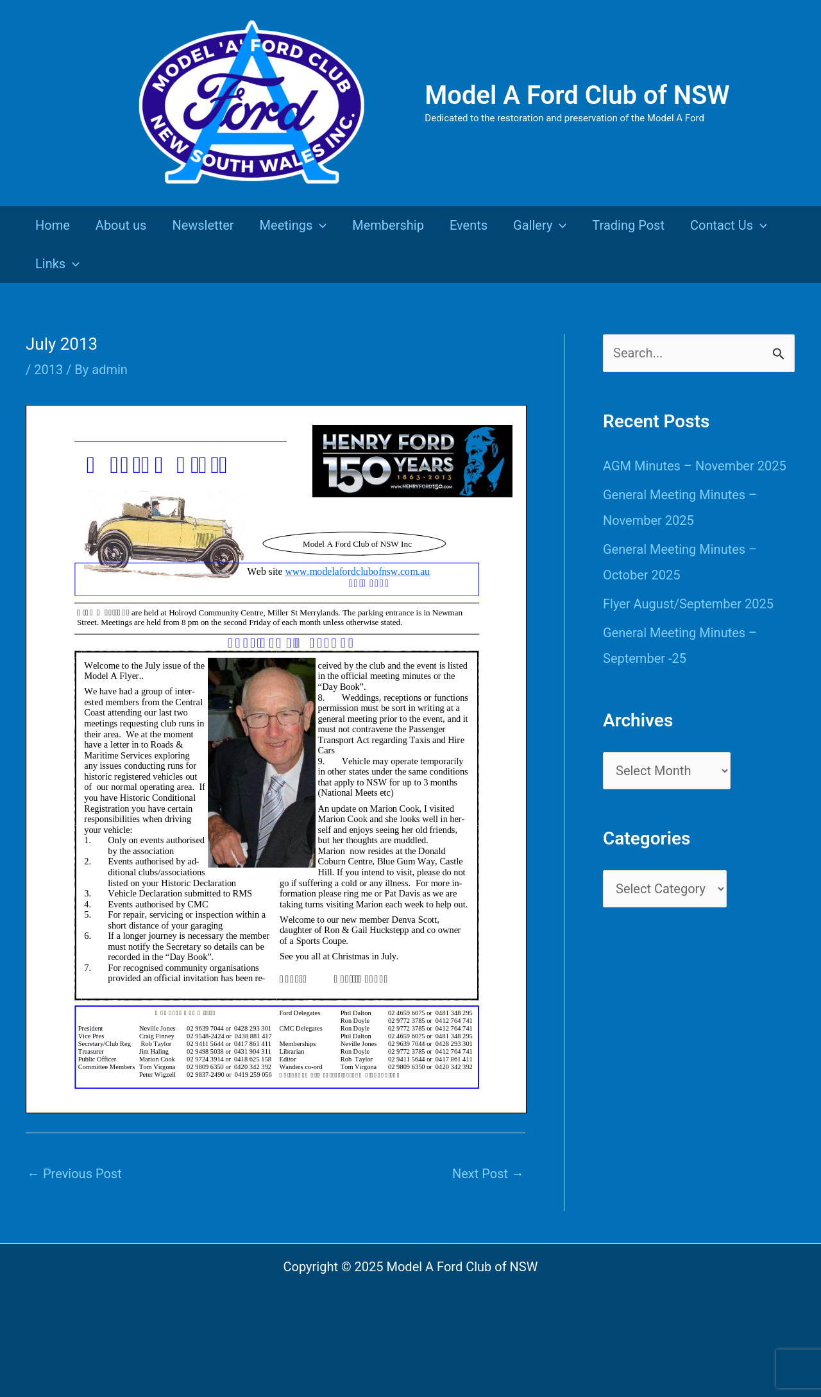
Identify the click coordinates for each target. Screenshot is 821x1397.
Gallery (539, 225)
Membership (388, 225)
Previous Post (74, 1173)
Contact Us (728, 225)
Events (468, 225)
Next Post (488, 1173)
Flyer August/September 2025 (688, 604)
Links (57, 263)
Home (52, 225)
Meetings (293, 225)
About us (121, 225)
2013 (48, 369)
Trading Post (628, 225)
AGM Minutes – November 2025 (694, 466)
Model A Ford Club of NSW (577, 95)
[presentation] (319, 225)
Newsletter (202, 225)
